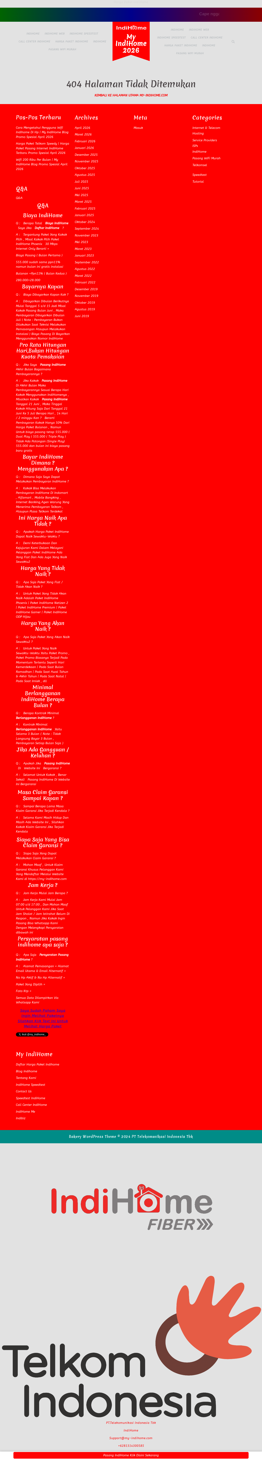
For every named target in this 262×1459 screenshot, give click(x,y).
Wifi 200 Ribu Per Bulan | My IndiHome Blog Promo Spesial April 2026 (42, 164)
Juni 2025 (82, 188)
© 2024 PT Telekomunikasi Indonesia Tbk (155, 1136)
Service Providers (204, 140)
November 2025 (86, 161)
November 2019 (86, 296)
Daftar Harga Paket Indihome (37, 1064)
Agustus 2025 (85, 175)
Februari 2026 (85, 141)
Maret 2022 (83, 276)
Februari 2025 (85, 208)
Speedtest (199, 175)
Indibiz (20, 1118)
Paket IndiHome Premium (36, 607)
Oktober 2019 (85, 303)
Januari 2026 (84, 148)
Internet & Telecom (206, 128)
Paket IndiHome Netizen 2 (49, 603)
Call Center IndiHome (34, 41)
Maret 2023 (83, 249)
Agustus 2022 (85, 269)
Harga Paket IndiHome (71, 41)
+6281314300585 (131, 1446)
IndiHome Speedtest (84, 33)
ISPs (195, 146)
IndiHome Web (55, 33)
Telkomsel (199, 165)
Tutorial (198, 182)
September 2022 (87, 262)
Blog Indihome (26, 1071)
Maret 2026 (83, 134)
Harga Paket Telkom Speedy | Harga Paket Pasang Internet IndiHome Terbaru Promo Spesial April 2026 (42, 148)
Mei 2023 (81, 242)
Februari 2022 (85, 282)
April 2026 (82, 128)
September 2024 (87, 228)
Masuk (138, 128)
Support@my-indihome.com (131, 1438)
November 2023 (86, 235)
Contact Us (24, 1091)
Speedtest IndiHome (30, 1098)
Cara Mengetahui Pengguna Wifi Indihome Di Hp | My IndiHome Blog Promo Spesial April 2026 (42, 132)
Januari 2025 (84, 215)
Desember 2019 (86, 289)
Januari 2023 (84, 255)
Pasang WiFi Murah (62, 49)
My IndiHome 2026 (131, 43)
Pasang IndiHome (40, 779)
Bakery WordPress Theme (92, 1136)
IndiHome (33, 33)
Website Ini (31, 768)
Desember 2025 (86, 155)
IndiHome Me (25, 1111)
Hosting (198, 133)
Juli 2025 (81, 182)
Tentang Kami (26, 1078)
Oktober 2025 (85, 168)
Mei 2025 (81, 195)
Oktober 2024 (85, 222)
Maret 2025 (83, 202)
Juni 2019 (82, 316)
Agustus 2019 (85, 309)
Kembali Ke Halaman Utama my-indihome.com (131, 95)
